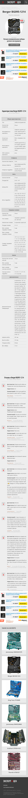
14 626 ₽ (15, 54)
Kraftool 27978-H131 (14, 748)
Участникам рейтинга (8, 787)
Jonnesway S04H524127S (14, 652)
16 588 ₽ (15, 60)
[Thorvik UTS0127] (14, 761)
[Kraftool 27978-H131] (14, 737)
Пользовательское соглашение (9, 792)
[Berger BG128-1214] (14, 665)
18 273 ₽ (15, 67)
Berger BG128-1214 (14, 676)
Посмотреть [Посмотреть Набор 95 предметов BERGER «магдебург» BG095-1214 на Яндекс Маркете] (23, 67)
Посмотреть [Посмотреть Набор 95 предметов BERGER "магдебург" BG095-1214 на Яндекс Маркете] (23, 60)
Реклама (5, 785)
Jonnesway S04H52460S (14, 724)
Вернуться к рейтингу (14, 45)
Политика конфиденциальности (12, 793)
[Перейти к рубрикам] (3, 2)
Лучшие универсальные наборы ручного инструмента (14, 40)
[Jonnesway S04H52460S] (14, 713)
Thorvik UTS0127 (14, 772)
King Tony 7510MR (14, 700)
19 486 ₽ (15, 74)
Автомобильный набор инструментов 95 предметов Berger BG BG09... (16, 50)
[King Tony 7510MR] (14, 689)
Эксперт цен (14, 2)
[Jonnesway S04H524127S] (14, 641)
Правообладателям (11, 794)
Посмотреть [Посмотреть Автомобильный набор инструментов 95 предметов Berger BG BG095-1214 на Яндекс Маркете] (23, 53)
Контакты (19, 790)
